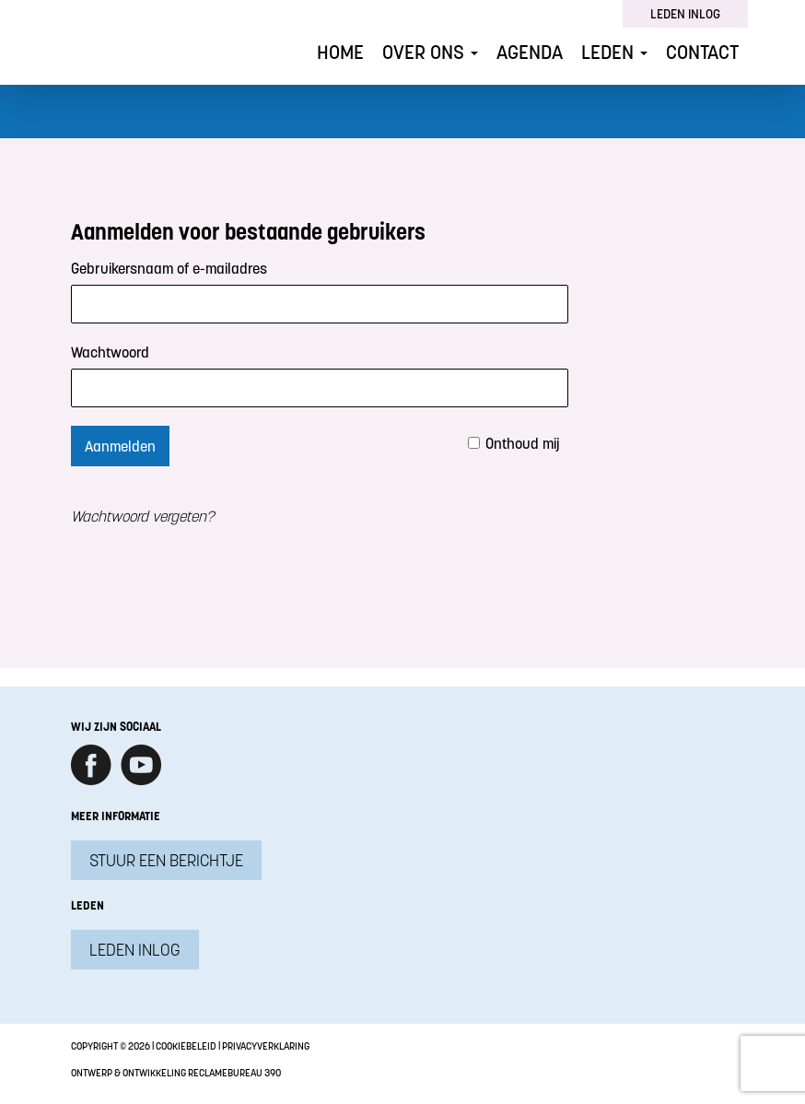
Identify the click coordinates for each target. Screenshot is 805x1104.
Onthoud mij (522, 443)
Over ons (430, 52)
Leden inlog (685, 14)
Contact (702, 52)
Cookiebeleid (186, 1045)
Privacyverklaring (265, 1045)
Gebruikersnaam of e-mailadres (169, 268)
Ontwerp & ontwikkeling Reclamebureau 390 (176, 1072)
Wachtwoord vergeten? (142, 516)
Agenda (529, 52)
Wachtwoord (110, 352)
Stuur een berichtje (166, 860)
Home (340, 52)
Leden (614, 52)
